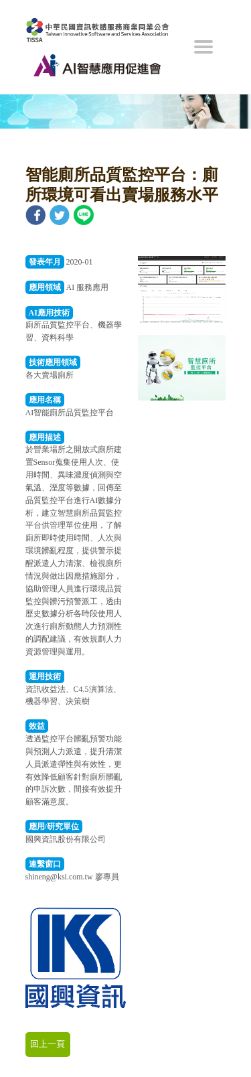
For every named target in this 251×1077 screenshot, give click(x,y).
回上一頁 (47, 1044)
